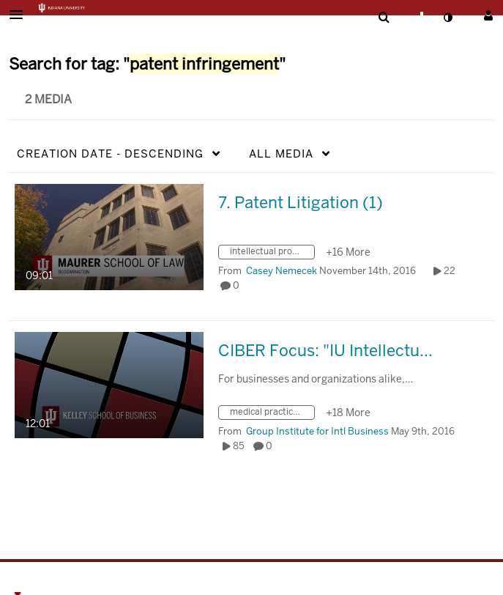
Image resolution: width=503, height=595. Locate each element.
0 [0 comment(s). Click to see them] (238, 285)
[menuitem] (383, 17)
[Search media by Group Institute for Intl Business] (317, 431)
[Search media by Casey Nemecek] (281, 271)
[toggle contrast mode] (447, 17)
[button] (20, 14)
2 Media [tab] (48, 99)
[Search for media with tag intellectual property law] (272, 254)
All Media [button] (281, 153)
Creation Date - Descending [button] (110, 153)
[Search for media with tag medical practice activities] (272, 414)
